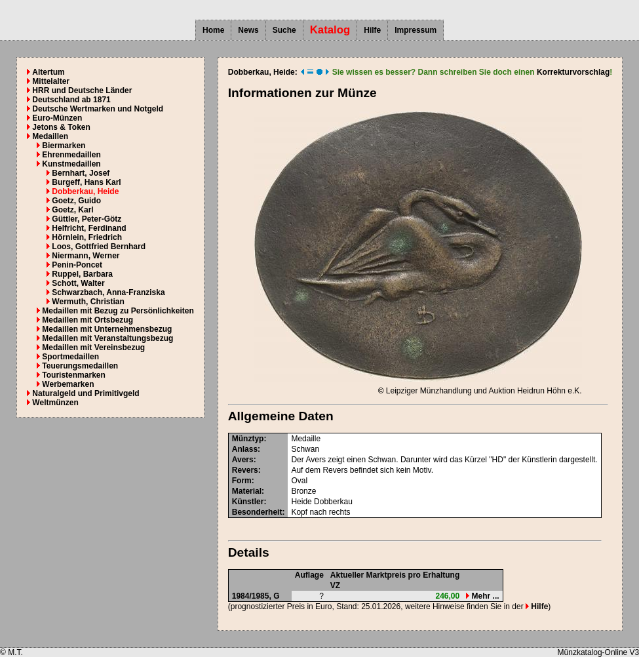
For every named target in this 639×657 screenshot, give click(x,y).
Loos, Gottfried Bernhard (98, 246)
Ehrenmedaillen (71, 154)
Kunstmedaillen (71, 164)
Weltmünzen (55, 402)
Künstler (248, 501)
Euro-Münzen (57, 118)
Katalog (330, 30)
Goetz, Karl (72, 209)
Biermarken (63, 145)
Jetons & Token (61, 127)
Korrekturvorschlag (573, 72)
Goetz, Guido (76, 200)
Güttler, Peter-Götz (86, 219)
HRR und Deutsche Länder (82, 90)
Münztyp (248, 438)
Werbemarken (68, 384)
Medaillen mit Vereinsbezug (93, 347)
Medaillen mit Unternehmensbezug (107, 329)
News (248, 30)
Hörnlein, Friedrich (87, 237)
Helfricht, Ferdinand (89, 228)
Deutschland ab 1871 (71, 99)
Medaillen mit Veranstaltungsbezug (107, 338)
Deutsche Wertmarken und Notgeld (97, 108)
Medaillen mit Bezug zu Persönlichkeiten (117, 310)
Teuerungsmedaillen (80, 365)
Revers (245, 470)
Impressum (415, 30)
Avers (243, 459)
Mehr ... (482, 596)
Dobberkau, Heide (85, 191)
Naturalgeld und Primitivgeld (85, 393)
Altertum (48, 72)
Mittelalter (50, 81)
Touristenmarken (73, 375)
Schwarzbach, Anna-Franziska (108, 292)
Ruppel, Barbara (82, 274)
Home (213, 30)
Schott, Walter (78, 283)
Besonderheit (257, 512)
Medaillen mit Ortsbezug (87, 320)
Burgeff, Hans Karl (86, 182)
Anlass (245, 449)
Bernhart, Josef (80, 173)
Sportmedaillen (70, 356)
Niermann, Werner (85, 255)
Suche (284, 30)
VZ (335, 585)
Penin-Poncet (77, 264)
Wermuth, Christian (88, 301)
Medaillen (50, 136)
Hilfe (372, 30)
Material (246, 491)
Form (242, 480)
